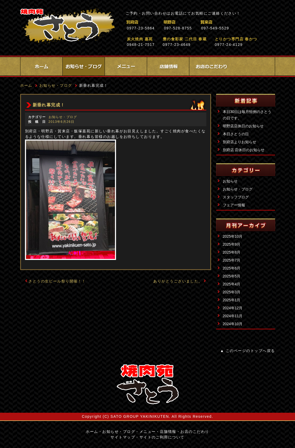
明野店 (193, 22)
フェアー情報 (234, 205)
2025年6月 (232, 268)
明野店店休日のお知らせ (243, 126)
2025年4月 (232, 284)
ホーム (41, 66)
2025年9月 (232, 244)
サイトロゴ (147, 384)
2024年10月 (233, 324)
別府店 (155, 22)
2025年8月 (232, 252)
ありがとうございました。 (178, 281)
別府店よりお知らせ (239, 142)
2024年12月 (233, 308)
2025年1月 (232, 300)
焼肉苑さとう (67, 26)
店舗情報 (168, 66)
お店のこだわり (210, 66)
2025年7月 (232, 260)
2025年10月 (233, 236)
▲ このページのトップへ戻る (247, 351)
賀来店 (230, 22)
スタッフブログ (236, 197)
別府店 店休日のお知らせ (244, 150)
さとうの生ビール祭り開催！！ (57, 281)
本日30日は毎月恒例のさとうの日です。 (247, 115)
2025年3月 (232, 292)
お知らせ (230, 181)
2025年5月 (232, 276)
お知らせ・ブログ (84, 66)
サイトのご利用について (162, 437)
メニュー (126, 66)
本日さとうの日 (236, 134)
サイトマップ (122, 437)
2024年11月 (233, 316)
